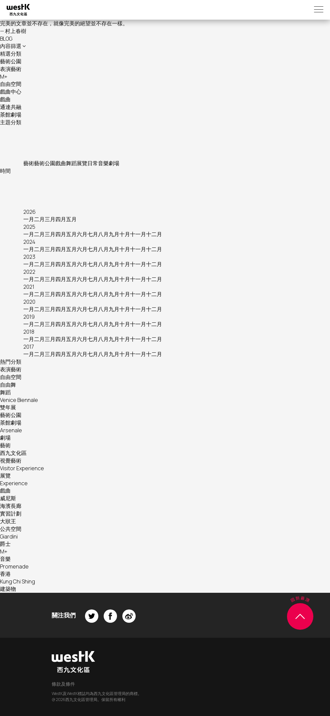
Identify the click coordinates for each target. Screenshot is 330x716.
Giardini (9, 536)
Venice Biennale (19, 400)
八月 (103, 234)
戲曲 (5, 99)
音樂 (103, 163)
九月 (114, 234)
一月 (28, 219)
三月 (50, 219)
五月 (71, 219)
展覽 (82, 163)
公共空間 (10, 529)
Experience (14, 483)
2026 (29, 211)
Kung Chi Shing (17, 581)
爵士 (5, 543)
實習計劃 (10, 513)
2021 (28, 286)
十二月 (154, 234)
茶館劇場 (10, 114)
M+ (3, 76)
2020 (29, 301)
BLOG (6, 38)
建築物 (8, 588)
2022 (29, 271)
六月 (82, 234)
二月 (39, 219)
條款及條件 (63, 684)
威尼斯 (8, 498)
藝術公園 (10, 61)
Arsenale (11, 430)
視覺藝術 (10, 460)
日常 (92, 163)
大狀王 (8, 521)
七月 (92, 234)
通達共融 (10, 107)
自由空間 (10, 84)
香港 (5, 573)
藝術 (28, 163)
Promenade (14, 566)
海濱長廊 (10, 506)
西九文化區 (13, 453)
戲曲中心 (10, 91)
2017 (28, 346)
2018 (28, 331)
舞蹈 (71, 163)
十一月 (138, 234)
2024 (29, 241)
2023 (29, 256)
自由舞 (8, 384)
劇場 (114, 163)
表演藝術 (10, 69)
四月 (60, 219)
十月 (124, 234)
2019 (29, 316)
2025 (29, 226)
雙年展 (8, 407)
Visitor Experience (22, 468)
